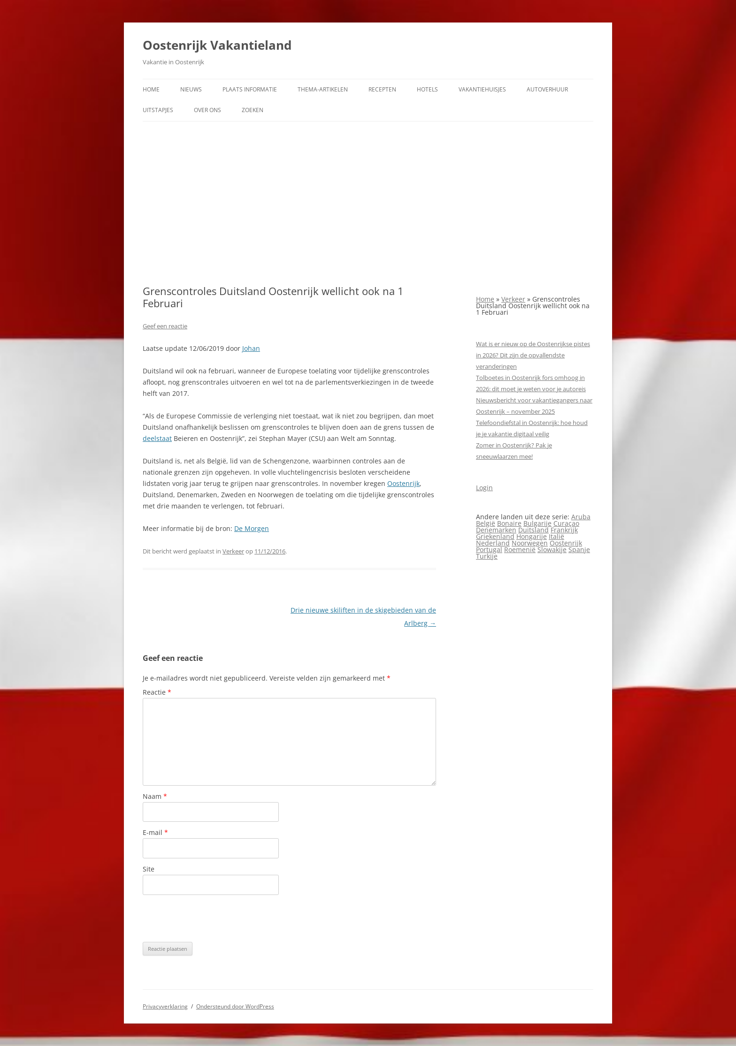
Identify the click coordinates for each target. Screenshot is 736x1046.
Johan (251, 348)
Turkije (487, 556)
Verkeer (233, 551)
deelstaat (157, 438)
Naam (155, 796)
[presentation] (214, 918)
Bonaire (509, 523)
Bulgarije (537, 523)
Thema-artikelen (323, 89)
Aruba (580, 516)
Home (151, 89)
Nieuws (191, 89)
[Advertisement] (368, 203)
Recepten (382, 89)
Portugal (489, 549)
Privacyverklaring (165, 1006)
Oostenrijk (403, 483)
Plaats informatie (249, 89)
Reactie (157, 692)
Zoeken (252, 110)
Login (484, 487)
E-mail (155, 832)
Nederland (493, 542)
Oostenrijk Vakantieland (217, 45)
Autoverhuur (547, 89)
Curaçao (566, 523)
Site (148, 868)
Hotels (427, 89)
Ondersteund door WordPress (235, 1006)
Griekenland (495, 536)
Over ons (207, 110)
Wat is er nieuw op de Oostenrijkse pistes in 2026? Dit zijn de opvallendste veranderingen (533, 355)
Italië (556, 536)
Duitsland (533, 529)
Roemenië (520, 549)
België (485, 523)
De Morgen (251, 528)
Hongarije (531, 536)
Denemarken (496, 529)
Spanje (579, 549)
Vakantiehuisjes (482, 89)
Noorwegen (530, 542)
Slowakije (552, 549)
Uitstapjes (158, 110)
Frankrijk (564, 529)
